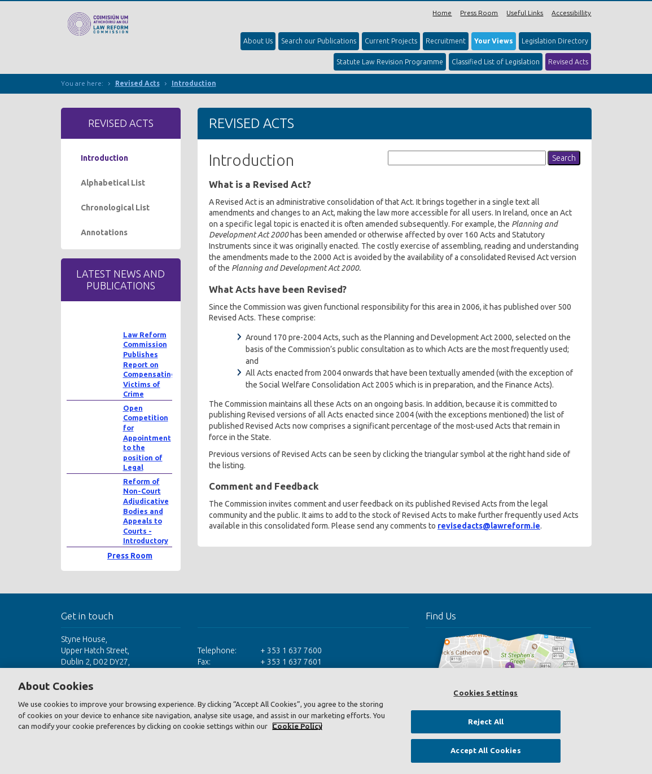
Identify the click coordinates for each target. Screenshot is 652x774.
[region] (326, 721)
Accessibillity (571, 12)
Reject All (486, 721)
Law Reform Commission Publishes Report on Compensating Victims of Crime (149, 364)
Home (442, 12)
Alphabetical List (113, 182)
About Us (258, 41)
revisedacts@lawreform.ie (488, 525)
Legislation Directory (555, 41)
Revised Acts (568, 61)
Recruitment (446, 41)
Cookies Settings (485, 693)
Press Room (479, 12)
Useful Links (524, 12)
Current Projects (391, 41)
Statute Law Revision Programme (389, 61)
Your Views (493, 41)
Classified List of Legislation (496, 61)
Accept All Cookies (485, 750)
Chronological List (115, 207)
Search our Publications (318, 41)
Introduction (194, 83)
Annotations (104, 232)
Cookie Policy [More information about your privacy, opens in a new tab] (297, 726)
